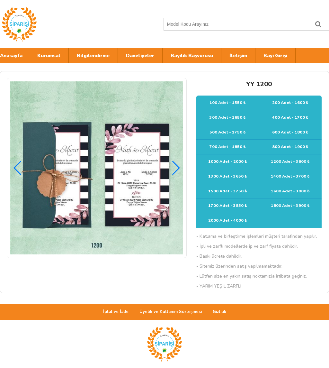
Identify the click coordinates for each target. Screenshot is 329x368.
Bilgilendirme (93, 55)
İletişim (238, 55)
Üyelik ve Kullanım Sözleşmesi (170, 312)
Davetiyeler (140, 55)
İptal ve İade (116, 312)
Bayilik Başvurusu (192, 55)
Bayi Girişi (275, 55)
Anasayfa (11, 55)
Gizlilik (219, 312)
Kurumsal (48, 55)
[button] (175, 168)
